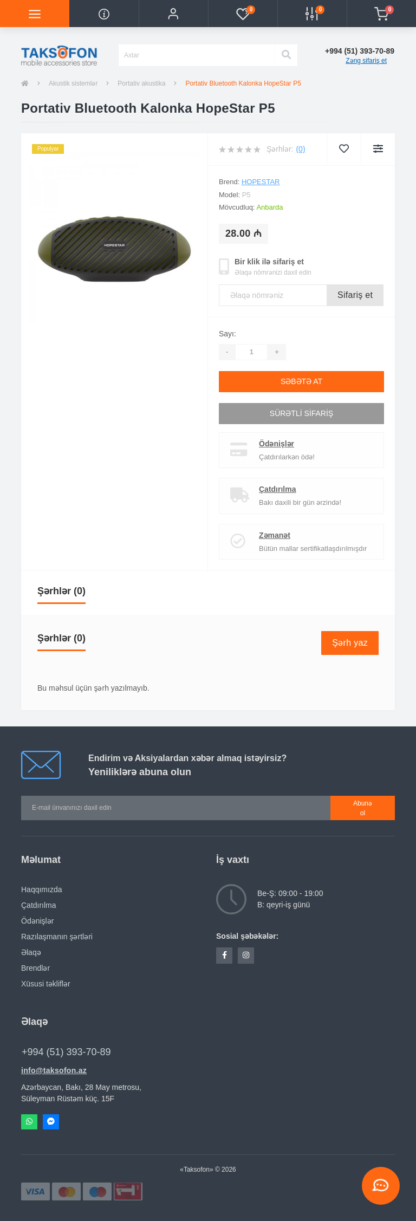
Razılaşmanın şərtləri (57, 936)
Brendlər (35, 968)
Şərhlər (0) (61, 591)
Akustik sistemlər (73, 83)
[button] (173, 13)
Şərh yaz (350, 642)
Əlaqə (31, 952)
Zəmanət (274, 535)
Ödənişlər (276, 443)
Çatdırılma (277, 489)
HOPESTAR (261, 182)
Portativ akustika (141, 83)
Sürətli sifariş (301, 413)
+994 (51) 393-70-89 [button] (66, 1052)
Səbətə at (301, 381)
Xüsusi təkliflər (45, 983)
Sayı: (227, 333)
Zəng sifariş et (366, 60)
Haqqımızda (41, 889)
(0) (300, 149)
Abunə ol (362, 808)
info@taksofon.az (54, 1070)
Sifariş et (355, 295)
